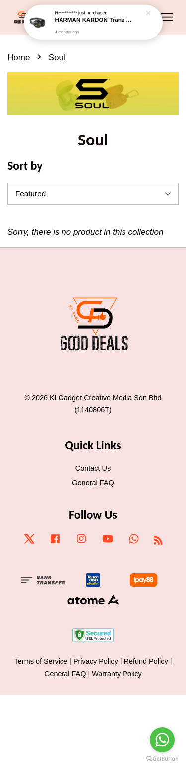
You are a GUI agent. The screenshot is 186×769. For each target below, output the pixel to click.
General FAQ (93, 483)
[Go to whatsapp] (162, 739)
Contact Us (93, 468)
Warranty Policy (117, 674)
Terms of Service (41, 661)
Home (18, 57)
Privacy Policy (95, 661)
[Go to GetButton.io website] (162, 759)
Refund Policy (146, 661)
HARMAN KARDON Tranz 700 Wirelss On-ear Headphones (93, 15)
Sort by (25, 165)
